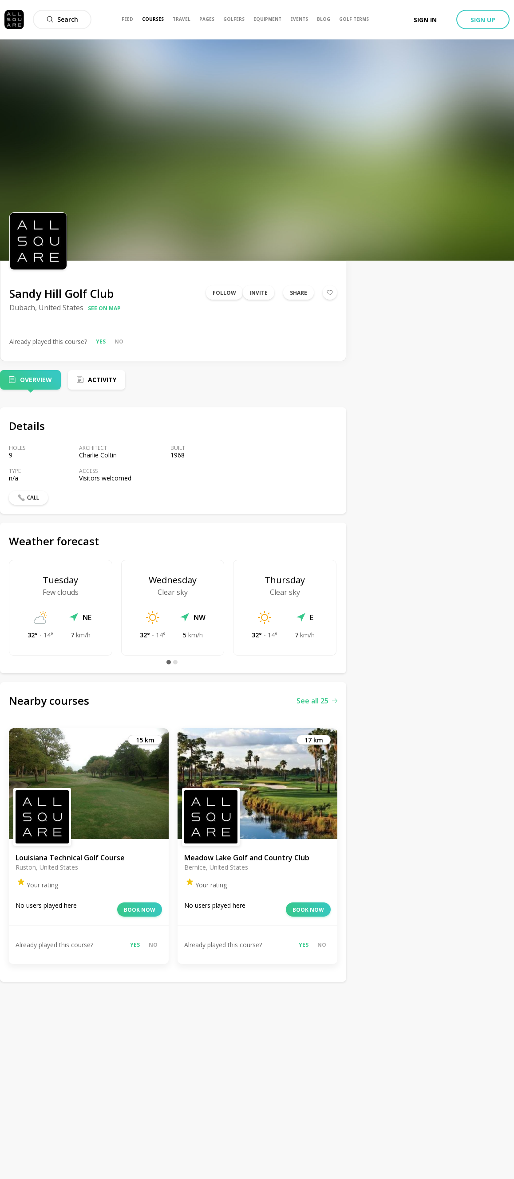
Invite (258, 293)
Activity (102, 379)
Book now (139, 910)
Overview (36, 379)
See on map (104, 308)
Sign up (483, 20)
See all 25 (317, 701)
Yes (101, 341)
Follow (224, 293)
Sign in (425, 20)
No (119, 341)
